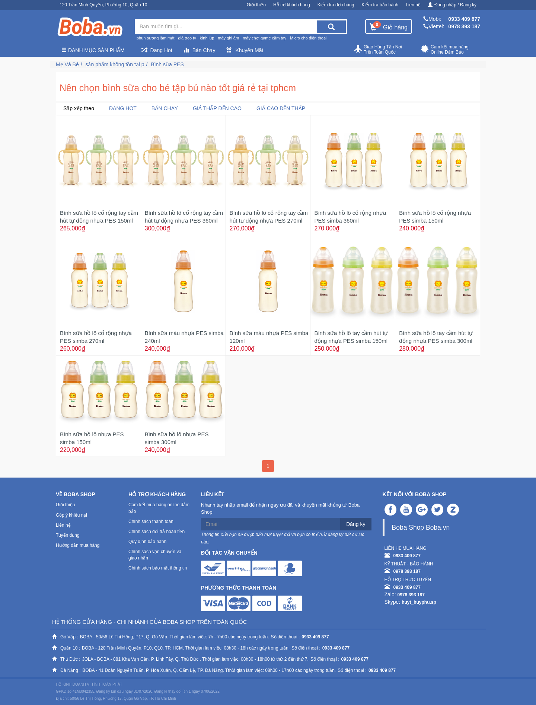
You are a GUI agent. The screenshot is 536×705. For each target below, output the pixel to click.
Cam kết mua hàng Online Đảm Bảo (445, 49)
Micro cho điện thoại (308, 38)
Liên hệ (413, 4)
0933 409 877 (464, 19)
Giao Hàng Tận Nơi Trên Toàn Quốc (378, 49)
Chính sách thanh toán (150, 521)
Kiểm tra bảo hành (380, 4)
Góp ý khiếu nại (71, 515)
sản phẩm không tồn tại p (114, 64)
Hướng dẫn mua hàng (77, 545)
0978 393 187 (464, 26)
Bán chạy (164, 108)
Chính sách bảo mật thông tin (157, 568)
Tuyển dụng (68, 535)
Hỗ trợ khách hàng (291, 4)
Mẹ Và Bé (67, 64)
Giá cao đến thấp (280, 108)
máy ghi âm (228, 38)
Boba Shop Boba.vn (421, 527)
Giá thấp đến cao (217, 108)
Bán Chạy (200, 50)
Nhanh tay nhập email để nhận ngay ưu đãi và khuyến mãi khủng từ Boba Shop (280, 508)
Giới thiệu (256, 4)
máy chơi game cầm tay (264, 38)
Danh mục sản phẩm (93, 50)
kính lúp (207, 38)
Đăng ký (355, 524)
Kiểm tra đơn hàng (336, 4)
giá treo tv (187, 38)
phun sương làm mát (155, 38)
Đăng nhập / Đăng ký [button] (452, 4)
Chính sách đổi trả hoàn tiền (156, 531)
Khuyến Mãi (244, 50)
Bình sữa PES (167, 64)
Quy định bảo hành (147, 541)
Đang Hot (156, 50)
